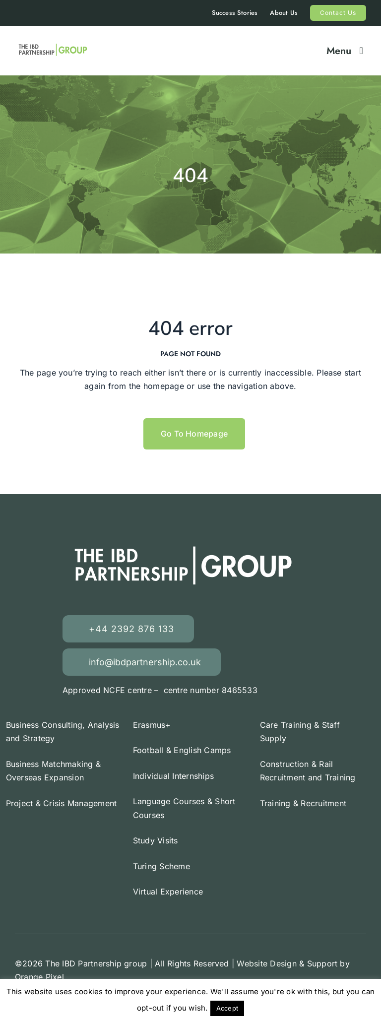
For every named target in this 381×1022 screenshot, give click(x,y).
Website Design (266, 963)
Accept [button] (227, 1008)
